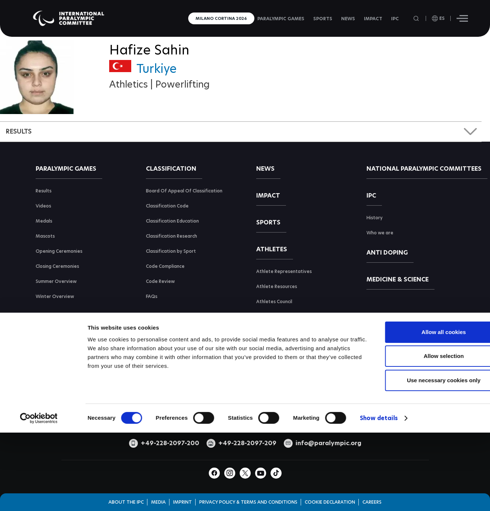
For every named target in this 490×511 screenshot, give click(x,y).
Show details (379, 478)
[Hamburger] (462, 18)
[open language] (438, 18)
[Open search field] (417, 18)
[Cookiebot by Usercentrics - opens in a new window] (39, 478)
